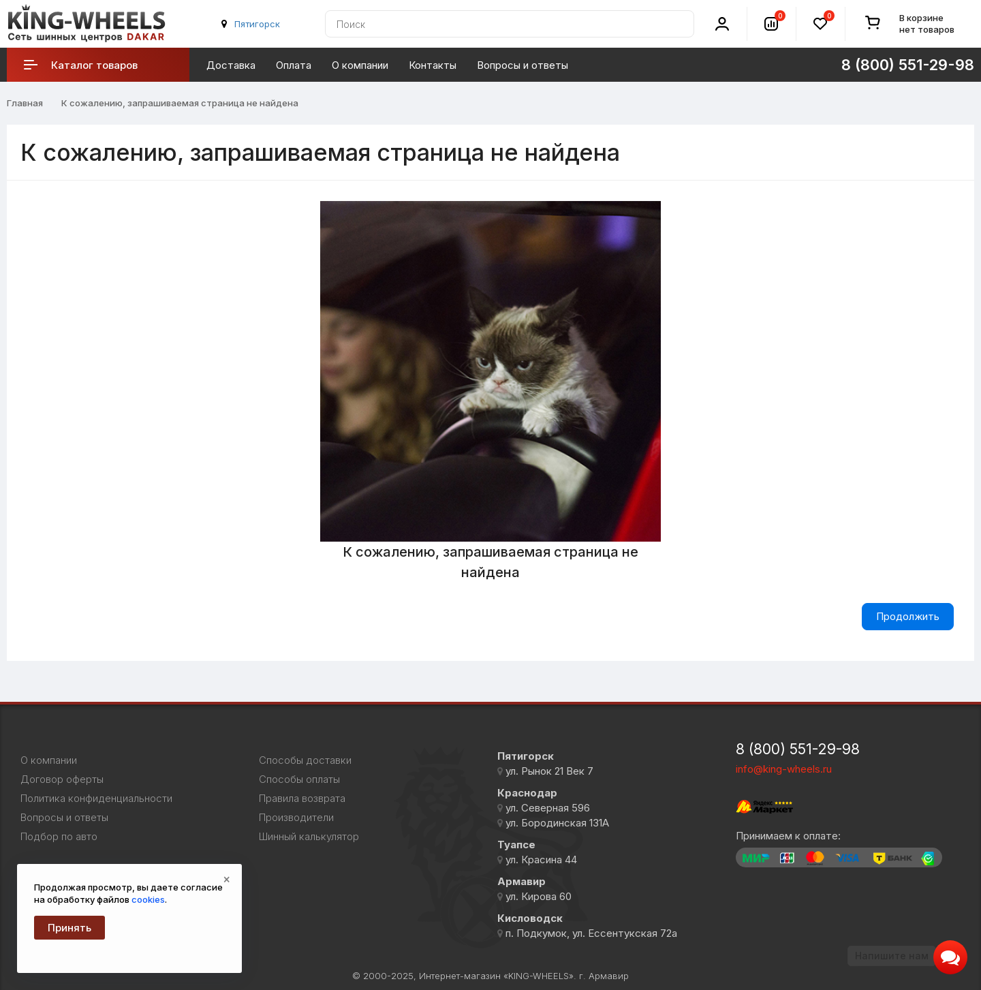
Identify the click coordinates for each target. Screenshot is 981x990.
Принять (69, 927)
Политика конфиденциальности (96, 798)
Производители (296, 817)
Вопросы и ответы (522, 65)
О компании (360, 65)
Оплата (293, 65)
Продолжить (907, 616)
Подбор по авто (58, 836)
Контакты (432, 65)
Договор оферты (62, 779)
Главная (25, 102)
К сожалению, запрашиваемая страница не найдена (179, 102)
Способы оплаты (299, 779)
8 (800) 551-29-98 (907, 65)
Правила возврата (302, 798)
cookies (148, 899)
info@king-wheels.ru (784, 768)
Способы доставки (305, 760)
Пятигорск (257, 23)
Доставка (230, 65)
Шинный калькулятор (309, 836)
